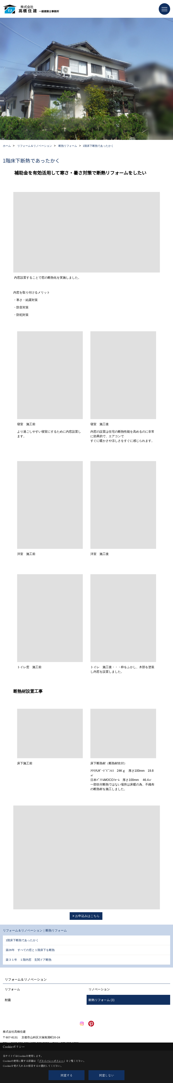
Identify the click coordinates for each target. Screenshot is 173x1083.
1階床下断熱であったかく (22, 940)
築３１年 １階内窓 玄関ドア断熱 (28, 959)
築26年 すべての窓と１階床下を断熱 (30, 950)
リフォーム (12, 989)
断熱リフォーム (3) (101, 1000)
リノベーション (99, 989)
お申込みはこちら (87, 916)
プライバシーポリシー (51, 1061)
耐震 (8, 1000)
